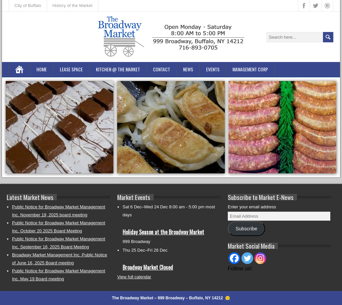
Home (41, 69)
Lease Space (71, 69)
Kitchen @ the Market (118, 69)
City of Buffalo (27, 5)
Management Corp (250, 69)
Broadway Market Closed (148, 267)
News (188, 69)
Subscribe (246, 228)
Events (212, 69)
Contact (161, 69)
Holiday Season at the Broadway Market (163, 232)
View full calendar (134, 276)
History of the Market (72, 5)
